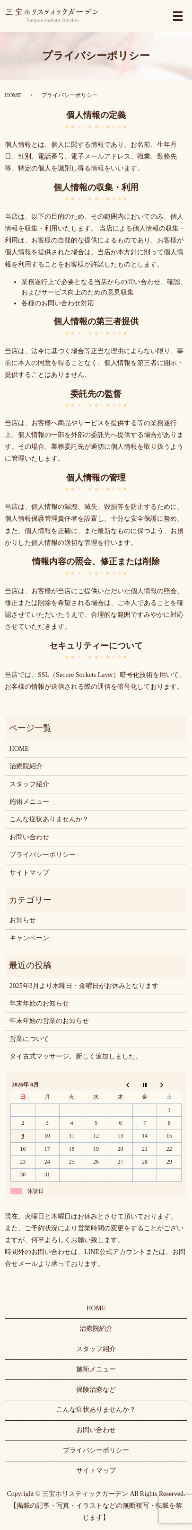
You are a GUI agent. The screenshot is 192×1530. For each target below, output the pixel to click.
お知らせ (22, 920)
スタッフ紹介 (29, 784)
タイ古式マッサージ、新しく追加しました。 (75, 1056)
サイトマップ (29, 872)
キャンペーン (29, 938)
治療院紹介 (26, 766)
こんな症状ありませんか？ (49, 819)
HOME (13, 95)
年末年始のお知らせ (39, 1003)
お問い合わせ (29, 837)
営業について (29, 1038)
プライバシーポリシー (42, 854)
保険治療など (96, 1389)
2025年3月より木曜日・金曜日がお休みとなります (83, 985)
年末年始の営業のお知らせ (49, 1020)
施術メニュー (29, 801)
